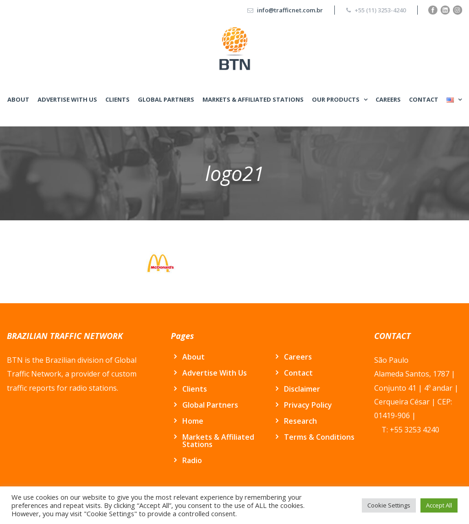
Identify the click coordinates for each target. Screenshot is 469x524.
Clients (117, 99)
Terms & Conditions (319, 437)
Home (192, 421)
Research (300, 421)
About (18, 99)
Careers (388, 99)
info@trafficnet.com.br (290, 10)
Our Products (336, 99)
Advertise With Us (67, 99)
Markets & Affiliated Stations (253, 99)
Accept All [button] (439, 505)
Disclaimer (302, 389)
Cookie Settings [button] (388, 505)
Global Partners (166, 99)
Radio (192, 460)
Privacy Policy (308, 405)
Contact (423, 99)
